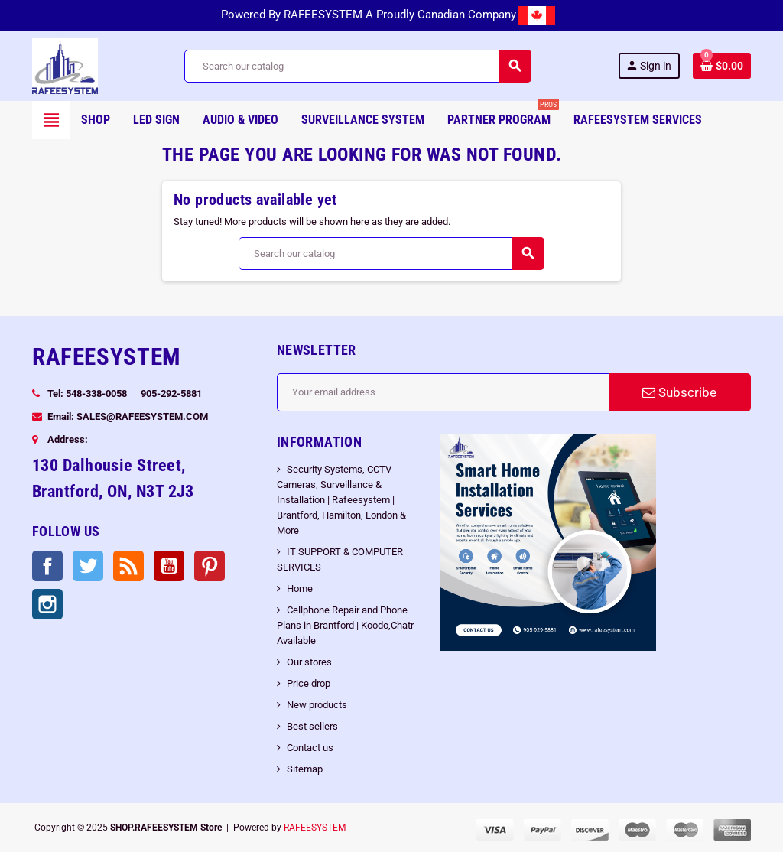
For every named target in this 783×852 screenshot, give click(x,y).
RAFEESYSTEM (315, 827)
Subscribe (679, 392)
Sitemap (305, 769)
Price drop (308, 683)
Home (300, 588)
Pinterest (209, 566)
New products (317, 705)
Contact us (310, 747)
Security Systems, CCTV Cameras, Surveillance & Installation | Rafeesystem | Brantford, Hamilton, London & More (341, 499)
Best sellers (312, 726)
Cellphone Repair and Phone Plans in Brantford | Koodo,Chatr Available (345, 625)
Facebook (47, 566)
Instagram (47, 604)
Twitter (88, 566)
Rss (128, 566)
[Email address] (443, 392)
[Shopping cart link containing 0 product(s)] (722, 66)
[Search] (357, 66)
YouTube (169, 566)
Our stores (309, 662)
